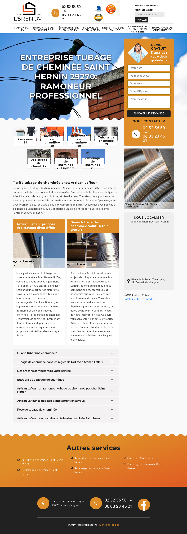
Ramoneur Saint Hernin (140, 458)
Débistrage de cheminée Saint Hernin (39, 472)
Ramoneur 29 (22, 29)
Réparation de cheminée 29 (68, 29)
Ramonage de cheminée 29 (162, 29)
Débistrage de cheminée (113, 29)
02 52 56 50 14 (71, 9)
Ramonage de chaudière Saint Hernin (92, 470)
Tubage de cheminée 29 (91, 29)
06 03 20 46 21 (71, 17)
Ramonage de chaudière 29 (43, 29)
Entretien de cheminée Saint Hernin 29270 (42, 462)
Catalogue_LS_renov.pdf (138, 299)
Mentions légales (109, 524)
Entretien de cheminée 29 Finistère (138, 29)
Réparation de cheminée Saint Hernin (92, 460)
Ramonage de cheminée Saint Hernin (144, 466)
